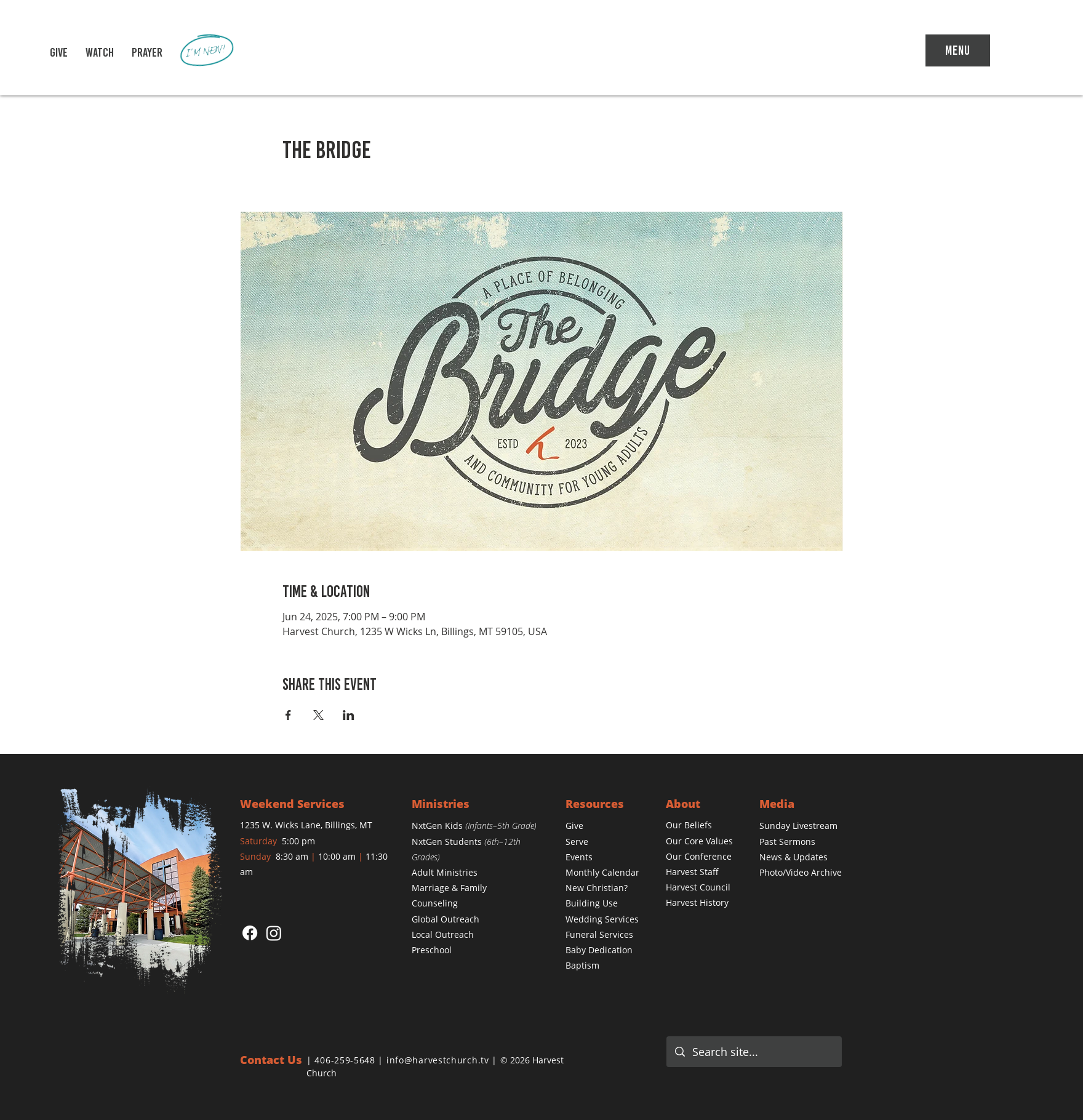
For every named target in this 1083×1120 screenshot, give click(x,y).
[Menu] (957, 50)
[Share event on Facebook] (288, 715)
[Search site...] (754, 1051)
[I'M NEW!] (207, 51)
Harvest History (697, 902)
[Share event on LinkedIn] (348, 715)
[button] (100, 52)
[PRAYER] (147, 52)
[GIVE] (58, 52)
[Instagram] (274, 933)
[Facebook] (250, 933)
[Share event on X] (318, 715)
